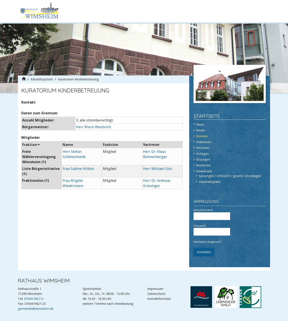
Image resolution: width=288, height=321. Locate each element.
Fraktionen (203, 142)
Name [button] (68, 144)
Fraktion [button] (30, 144)
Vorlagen (202, 154)
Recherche (203, 165)
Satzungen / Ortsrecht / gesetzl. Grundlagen (230, 176)
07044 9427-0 (33, 299)
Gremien (202, 136)
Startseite (207, 116)
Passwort (212, 230)
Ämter (200, 130)
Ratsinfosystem (42, 79)
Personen (202, 148)
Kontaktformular (159, 299)
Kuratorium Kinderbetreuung (78, 79)
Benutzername (212, 214)
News (200, 124)
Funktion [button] (110, 144)
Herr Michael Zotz (157, 168)
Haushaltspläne (210, 182)
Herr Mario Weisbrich (93, 127)
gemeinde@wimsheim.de (36, 309)
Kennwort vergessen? (208, 242)
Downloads (204, 171)
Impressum (155, 289)
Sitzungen (203, 159)
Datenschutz (156, 294)
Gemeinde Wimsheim (39, 10)
